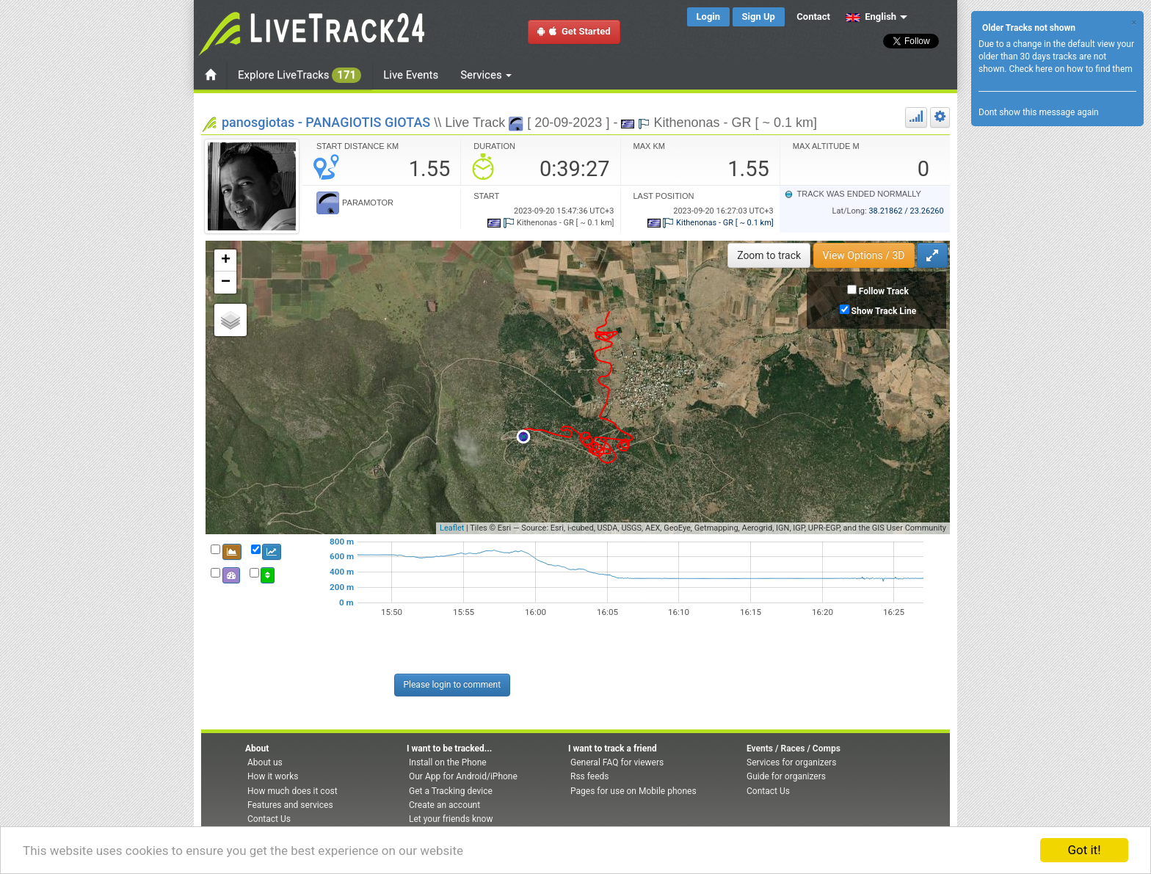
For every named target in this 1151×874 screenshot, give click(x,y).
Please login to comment (452, 685)
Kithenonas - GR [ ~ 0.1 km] (710, 222)
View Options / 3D (864, 255)
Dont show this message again (1038, 112)
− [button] (225, 283)
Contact (813, 16)
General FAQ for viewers (617, 762)
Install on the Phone (448, 762)
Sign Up (758, 16)
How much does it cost (292, 791)
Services (486, 74)
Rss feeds (589, 776)
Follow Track (884, 291)
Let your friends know (451, 819)
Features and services (290, 805)
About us (265, 762)
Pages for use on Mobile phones (633, 791)
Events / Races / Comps (793, 748)
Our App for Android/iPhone (463, 776)
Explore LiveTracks (299, 75)
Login (709, 16)
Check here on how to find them (1070, 69)
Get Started (574, 31)
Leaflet (452, 528)
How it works (272, 776)
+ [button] (225, 261)
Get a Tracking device (451, 791)
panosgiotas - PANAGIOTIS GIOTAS (326, 122)
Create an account (444, 805)
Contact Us (269, 819)
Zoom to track (769, 255)
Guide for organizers (786, 776)
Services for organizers (791, 762)
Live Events (410, 74)
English (871, 16)
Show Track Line (884, 311)
